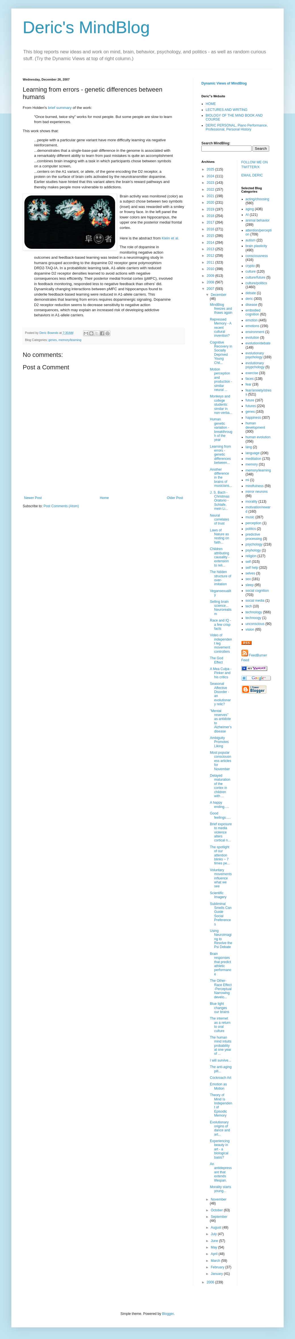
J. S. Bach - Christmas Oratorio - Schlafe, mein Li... (219, 500)
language (253, 453)
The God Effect (216, 660)
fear (249, 384)
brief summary (60, 108)
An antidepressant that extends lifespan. (221, 1172)
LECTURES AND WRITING (226, 110)
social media (255, 601)
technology (254, 612)
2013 (211, 249)
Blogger (168, 1314)
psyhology (253, 550)
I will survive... (220, 1060)
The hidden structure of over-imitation (220, 578)
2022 (211, 189)
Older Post (175, 498)
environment (255, 332)
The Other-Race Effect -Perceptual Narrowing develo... (221, 989)
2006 (211, 1282)
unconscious (255, 624)
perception (254, 523)
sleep (250, 585)
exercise (252, 373)
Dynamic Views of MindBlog (224, 83)
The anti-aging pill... (221, 1069)
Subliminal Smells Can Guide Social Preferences (220, 914)
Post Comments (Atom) (61, 506)
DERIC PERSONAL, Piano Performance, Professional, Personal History (237, 127)
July (214, 1234)
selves (250, 573)
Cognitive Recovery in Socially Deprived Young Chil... (221, 352)
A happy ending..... (219, 805)
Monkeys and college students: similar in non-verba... (221, 404)
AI (247, 215)
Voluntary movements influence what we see (221, 878)
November (218, 1199)
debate (251, 293)
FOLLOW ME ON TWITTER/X (254, 164)
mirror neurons (257, 492)
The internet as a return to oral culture (220, 1024)
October (217, 1210)
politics (251, 529)
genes (53, 340)
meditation (253, 459)
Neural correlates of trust (219, 519)
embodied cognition (253, 312)
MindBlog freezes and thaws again (221, 309)
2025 (211, 169)
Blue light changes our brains (219, 1008)
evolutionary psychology (255, 355)
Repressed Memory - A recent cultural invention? (220, 327)
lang (249, 447)
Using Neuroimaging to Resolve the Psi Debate (221, 939)
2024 (211, 176)
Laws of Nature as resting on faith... (219, 536)
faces (250, 379)
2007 (211, 289)
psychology (254, 544)
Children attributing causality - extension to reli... (219, 557)
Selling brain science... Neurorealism (220, 608)
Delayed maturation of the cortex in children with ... (220, 786)
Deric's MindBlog (86, 27)
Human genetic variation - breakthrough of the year (221, 429)
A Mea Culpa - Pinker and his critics (220, 673)
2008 (211, 282)
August (216, 1227)
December (218, 295)
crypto (250, 266)
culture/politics (256, 283)
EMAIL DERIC (252, 175)
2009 (211, 276)
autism (251, 240)
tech (249, 606)
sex (248, 579)
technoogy (253, 618)
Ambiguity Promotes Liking (219, 742)
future (250, 400)
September (219, 1217)
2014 (211, 243)
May (214, 1247)
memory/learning (69, 340)
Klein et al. (170, 238)
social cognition (257, 591)
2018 (211, 216)
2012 (211, 256)
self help (252, 568)
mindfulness (255, 486)
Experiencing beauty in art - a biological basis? (219, 1149)
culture (251, 271)
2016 (211, 229)
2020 (211, 203)
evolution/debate (258, 343)
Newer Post (33, 498)
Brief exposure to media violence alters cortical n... (221, 832)
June (215, 1241)
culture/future (256, 277)
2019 (211, 209)
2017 (211, 222)
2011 (211, 262)
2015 (211, 236)
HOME (211, 104)
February (218, 1267)
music (250, 517)
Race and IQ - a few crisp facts (220, 624)
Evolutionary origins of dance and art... (220, 1128)
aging (250, 209)
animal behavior (258, 220)
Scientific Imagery (218, 895)
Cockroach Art (220, 1078)
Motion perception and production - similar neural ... (221, 379)
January (217, 1274)
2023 (211, 183)
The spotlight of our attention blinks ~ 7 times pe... (220, 855)
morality (252, 502)
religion (251, 556)
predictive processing (254, 536)
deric (249, 299)
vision (250, 629)
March (216, 1261)
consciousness (257, 256)
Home (104, 498)
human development (255, 425)
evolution (252, 338)
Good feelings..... (220, 815)
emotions (253, 326)
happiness (253, 418)
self (248, 562)
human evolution (258, 437)
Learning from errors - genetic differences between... (220, 455)
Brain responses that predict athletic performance (220, 964)
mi (247, 480)
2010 (211, 269)
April (214, 1254)
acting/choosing (257, 199)
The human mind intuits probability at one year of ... (220, 1045)
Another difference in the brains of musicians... (221, 478)
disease (251, 305)
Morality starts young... (220, 1189)
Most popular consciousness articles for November (220, 761)
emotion (252, 320)
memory (252, 464)
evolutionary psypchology (255, 365)
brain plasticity (256, 246)
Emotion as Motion (218, 1086)
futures (251, 406)
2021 (211, 196)
